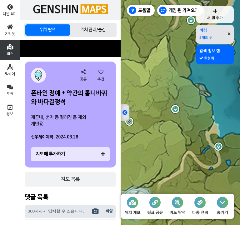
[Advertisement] (70, 48)
